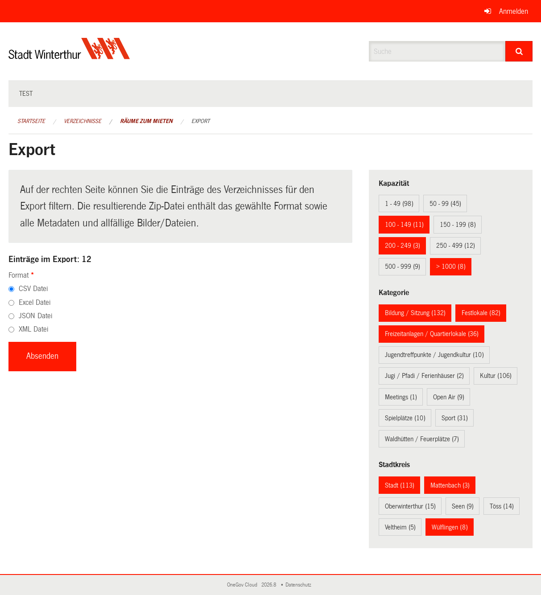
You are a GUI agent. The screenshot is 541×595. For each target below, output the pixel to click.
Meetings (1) (401, 397)
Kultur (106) (496, 375)
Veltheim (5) (400, 527)
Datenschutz (299, 585)
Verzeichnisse (82, 121)
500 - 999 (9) (402, 266)
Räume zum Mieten (146, 121)
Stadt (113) (399, 485)
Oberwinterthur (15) (410, 506)
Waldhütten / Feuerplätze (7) (422, 439)
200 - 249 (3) (402, 245)
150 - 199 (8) (458, 224)
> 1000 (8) (451, 266)
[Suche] (519, 51)
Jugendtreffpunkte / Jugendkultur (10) (434, 354)
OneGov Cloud (243, 585)
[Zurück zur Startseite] (69, 56)
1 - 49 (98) (399, 203)
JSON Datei (35, 316)
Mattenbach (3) (450, 485)
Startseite (31, 121)
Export (200, 121)
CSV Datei (33, 288)
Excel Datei (34, 302)
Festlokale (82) (481, 312)
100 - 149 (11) (404, 224)
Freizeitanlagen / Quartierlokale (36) (432, 333)
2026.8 (269, 585)
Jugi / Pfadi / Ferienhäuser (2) (424, 375)
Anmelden (513, 11)
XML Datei (33, 329)
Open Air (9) (448, 397)
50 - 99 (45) (445, 203)
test (26, 93)
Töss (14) (502, 506)
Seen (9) (463, 506)
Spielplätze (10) (405, 418)
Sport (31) (455, 418)
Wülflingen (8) (450, 527)
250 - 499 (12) (455, 245)
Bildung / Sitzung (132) (415, 312)
